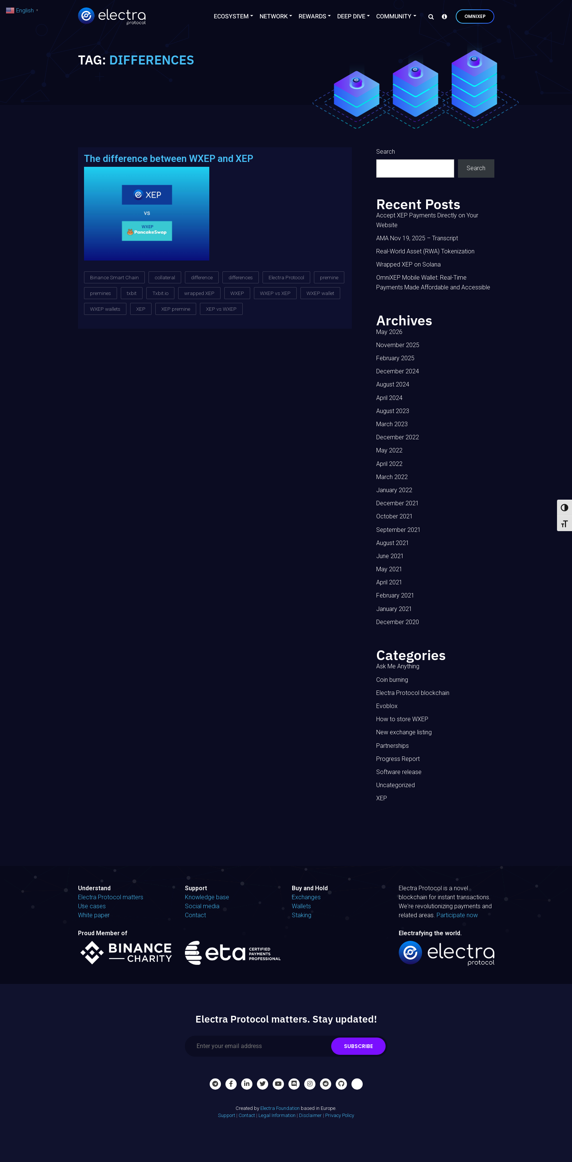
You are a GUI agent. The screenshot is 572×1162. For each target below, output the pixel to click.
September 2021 (398, 529)
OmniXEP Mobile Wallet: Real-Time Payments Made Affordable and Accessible (433, 282)
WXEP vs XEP (275, 293)
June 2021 (390, 556)
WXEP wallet (320, 293)
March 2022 (392, 477)
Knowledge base (207, 897)
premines (100, 293)
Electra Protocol (286, 277)
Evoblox (387, 706)
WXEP (237, 293)
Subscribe (358, 1046)
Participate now (457, 915)
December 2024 (397, 371)
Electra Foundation (280, 1108)
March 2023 (392, 424)
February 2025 (395, 358)
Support (226, 1115)
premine (329, 277)
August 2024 (392, 384)
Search (385, 151)
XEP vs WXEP (221, 309)
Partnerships (392, 745)
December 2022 (397, 437)
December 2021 (397, 503)
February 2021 (395, 595)
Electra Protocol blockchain (412, 692)
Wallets (301, 906)
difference (202, 277)
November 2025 (397, 345)
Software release (399, 772)
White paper (94, 915)
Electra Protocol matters (110, 897)
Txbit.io (160, 293)
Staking (301, 915)
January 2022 (394, 490)
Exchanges (306, 897)
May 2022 (389, 450)
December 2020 (397, 622)
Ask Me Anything (397, 666)
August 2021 (392, 543)
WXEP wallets (105, 309)
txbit (132, 293)
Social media (202, 906)
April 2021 (389, 582)
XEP (141, 309)
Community (393, 16)
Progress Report (398, 758)
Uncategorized (395, 785)
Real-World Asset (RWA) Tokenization (425, 251)
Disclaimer (310, 1115)
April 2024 (389, 397)
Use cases (92, 906)
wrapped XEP (199, 293)
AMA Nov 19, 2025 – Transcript (417, 238)
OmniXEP (475, 16)
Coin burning (392, 679)
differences (240, 277)
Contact (195, 915)
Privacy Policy (339, 1115)
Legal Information (277, 1115)
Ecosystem (231, 16)
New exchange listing (404, 732)
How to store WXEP (402, 719)
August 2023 (392, 411)
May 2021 (389, 569)
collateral (165, 277)
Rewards (312, 16)
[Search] (429, 16)
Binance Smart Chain (114, 277)
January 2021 (394, 608)
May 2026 (389, 331)
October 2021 (394, 516)
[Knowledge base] (442, 16)
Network (274, 16)
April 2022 (389, 463)
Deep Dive (351, 16)
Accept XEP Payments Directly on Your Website (427, 220)
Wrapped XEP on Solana (408, 264)
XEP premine (175, 309)
